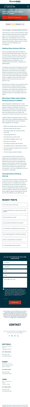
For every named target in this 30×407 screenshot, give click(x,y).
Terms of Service (21, 317)
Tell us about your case (9, 279)
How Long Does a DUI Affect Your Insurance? (13, 223)
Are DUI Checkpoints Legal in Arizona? (12, 245)
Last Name (6, 266)
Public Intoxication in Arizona (9, 217)
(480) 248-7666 (5, 354)
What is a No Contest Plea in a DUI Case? (12, 239)
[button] (15, 24)
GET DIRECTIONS (7, 351)
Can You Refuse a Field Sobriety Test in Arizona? (14, 228)
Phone (5, 275)
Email (5, 271)
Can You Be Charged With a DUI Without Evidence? (14, 234)
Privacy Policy (16, 294)
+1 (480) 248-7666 (10, 6)
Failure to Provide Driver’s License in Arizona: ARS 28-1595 (14, 211)
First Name (6, 262)
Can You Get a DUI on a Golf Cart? (10, 204)
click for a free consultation (15, 17)
